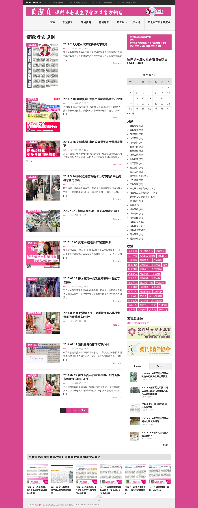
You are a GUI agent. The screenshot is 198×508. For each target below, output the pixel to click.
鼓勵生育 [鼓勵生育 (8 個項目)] (163, 309)
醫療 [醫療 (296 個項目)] (153, 305)
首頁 (52, 22)
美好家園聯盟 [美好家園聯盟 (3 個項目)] (155, 296)
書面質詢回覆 (136, 176)
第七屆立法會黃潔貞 (159, 22)
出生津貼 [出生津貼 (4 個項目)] (162, 255)
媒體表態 (134, 146)
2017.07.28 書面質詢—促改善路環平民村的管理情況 (91, 280)
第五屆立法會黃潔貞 (139, 192)
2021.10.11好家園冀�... (127, 3)
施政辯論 (134, 159)
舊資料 (133, 205)
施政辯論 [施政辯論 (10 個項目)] (144, 278)
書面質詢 (134, 163)
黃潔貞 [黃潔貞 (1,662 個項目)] (152, 309)
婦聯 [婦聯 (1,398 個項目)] (165, 264)
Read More (118, 63)
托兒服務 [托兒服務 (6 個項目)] (155, 273)
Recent (160, 366)
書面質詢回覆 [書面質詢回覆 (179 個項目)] (146, 282)
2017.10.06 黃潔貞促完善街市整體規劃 (87, 242)
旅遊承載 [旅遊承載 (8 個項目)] (155, 278)
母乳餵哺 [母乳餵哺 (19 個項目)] (160, 282)
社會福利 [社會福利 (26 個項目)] (132, 296)
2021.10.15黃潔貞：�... (78, 3)
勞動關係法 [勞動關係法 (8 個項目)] (145, 260)
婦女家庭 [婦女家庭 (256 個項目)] (155, 264)
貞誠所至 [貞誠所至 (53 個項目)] (132, 305)
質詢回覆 (134, 234)
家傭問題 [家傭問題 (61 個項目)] (132, 269)
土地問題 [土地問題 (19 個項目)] (132, 264)
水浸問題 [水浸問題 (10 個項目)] (132, 287)
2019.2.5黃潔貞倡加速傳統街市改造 (85, 44)
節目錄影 (104, 22)
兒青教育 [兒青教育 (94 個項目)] (160, 251)
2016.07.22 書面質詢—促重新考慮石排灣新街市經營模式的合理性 (91, 377)
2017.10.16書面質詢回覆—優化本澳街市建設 (91, 211)
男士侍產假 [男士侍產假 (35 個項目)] (145, 291)
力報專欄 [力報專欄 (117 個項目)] (132, 260)
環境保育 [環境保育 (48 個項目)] (132, 291)
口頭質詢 (134, 134)
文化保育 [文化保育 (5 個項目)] (132, 278)
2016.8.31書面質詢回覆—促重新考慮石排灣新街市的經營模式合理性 (91, 314)
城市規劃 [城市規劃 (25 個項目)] (144, 264)
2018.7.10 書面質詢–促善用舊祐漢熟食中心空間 (93, 99)
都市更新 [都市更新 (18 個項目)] (144, 305)
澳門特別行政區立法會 (138, 323)
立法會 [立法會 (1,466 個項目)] (143, 296)
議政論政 (134, 209)
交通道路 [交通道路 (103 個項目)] (132, 251)
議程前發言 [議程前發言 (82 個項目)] (156, 300)
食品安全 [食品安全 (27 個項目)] (142, 309)
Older (83, 410)
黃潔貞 (38, 504)
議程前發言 (135, 222)
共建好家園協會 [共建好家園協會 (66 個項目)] (147, 255)
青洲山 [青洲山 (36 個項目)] (131, 309)
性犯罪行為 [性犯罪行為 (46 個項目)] (156, 269)
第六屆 (136, 22)
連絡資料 (86, 22)
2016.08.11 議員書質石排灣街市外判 (86, 344)
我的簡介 (68, 22)
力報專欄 (134, 126)
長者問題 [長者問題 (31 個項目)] (163, 305)
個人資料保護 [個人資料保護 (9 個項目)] (146, 251)
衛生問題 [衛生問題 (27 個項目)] (144, 300)
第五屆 (120, 22)
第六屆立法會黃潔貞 (139, 197)
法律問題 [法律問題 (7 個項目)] (144, 287)
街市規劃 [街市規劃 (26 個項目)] (132, 300)
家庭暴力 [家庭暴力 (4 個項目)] (144, 269)
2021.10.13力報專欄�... (103, 3)
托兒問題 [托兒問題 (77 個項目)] (144, 273)
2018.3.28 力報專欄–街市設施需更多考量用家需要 (93, 143)
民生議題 (134, 180)
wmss (65, 48)
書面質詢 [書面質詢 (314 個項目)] (132, 282)
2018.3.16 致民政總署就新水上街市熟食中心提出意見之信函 (92, 178)
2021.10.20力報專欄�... (54, 3)
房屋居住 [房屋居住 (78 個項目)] (132, 273)
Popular (138, 366)
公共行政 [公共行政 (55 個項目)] (132, 255)
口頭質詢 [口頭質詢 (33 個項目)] (158, 260)
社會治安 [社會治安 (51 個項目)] (158, 291)
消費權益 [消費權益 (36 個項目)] (155, 287)
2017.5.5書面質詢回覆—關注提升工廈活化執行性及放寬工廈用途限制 (155, 390)
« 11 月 (130, 113)
